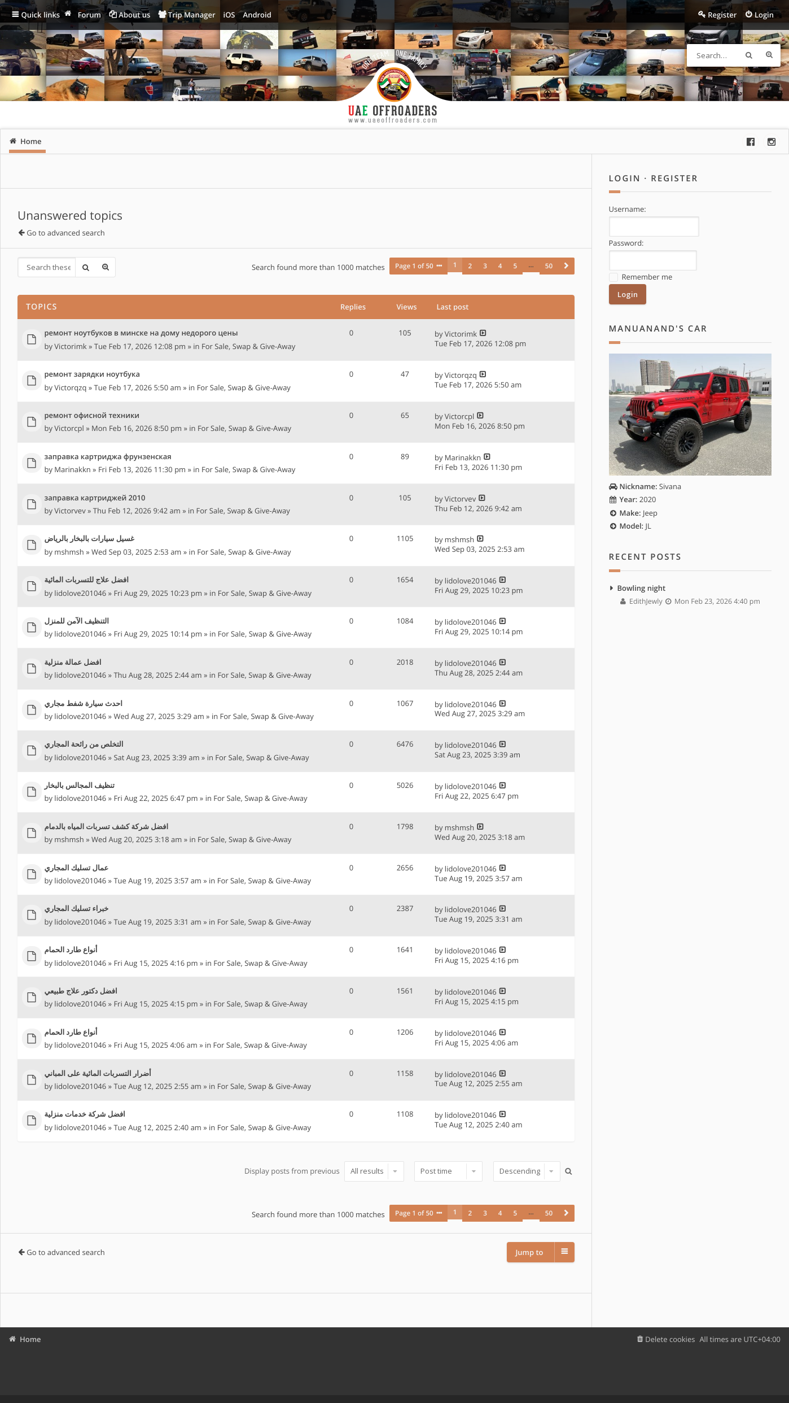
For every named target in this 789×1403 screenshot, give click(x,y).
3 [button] (485, 267)
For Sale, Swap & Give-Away (248, 346)
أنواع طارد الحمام (71, 950)
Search (749, 55)
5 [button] (516, 267)
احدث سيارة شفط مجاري (83, 703)
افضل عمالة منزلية (73, 661)
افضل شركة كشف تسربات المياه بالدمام (107, 826)
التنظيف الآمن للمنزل (77, 620)
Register (674, 178)
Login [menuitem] (764, 15)
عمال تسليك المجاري (77, 867)
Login (625, 178)
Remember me (641, 276)
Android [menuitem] (257, 15)
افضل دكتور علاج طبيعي (81, 990)
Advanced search (769, 55)
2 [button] (470, 267)
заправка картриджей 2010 (95, 497)
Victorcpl (69, 428)
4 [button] (500, 267)
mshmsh (69, 551)
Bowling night (641, 587)
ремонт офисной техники (92, 415)
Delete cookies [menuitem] (670, 1339)
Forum (89, 15)
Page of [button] (414, 267)
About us (134, 15)
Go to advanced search (65, 233)
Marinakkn (72, 469)
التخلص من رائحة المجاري (84, 744)
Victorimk (70, 346)
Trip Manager (192, 15)
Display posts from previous (324, 1170)
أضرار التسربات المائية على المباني (98, 1073)
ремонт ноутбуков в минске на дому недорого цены (141, 333)
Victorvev (69, 510)
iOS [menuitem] (229, 15)
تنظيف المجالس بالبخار (80, 785)
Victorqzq (70, 387)
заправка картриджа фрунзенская (108, 456)
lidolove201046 (80, 592)
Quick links (40, 15)
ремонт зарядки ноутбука (92, 374)
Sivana (645, 485)
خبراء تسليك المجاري (77, 908)
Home (30, 1339)
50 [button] (549, 267)
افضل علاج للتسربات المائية (87, 580)
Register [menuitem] (722, 15)
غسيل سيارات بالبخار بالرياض (89, 538)
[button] (566, 267)
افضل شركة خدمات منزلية (85, 1114)
